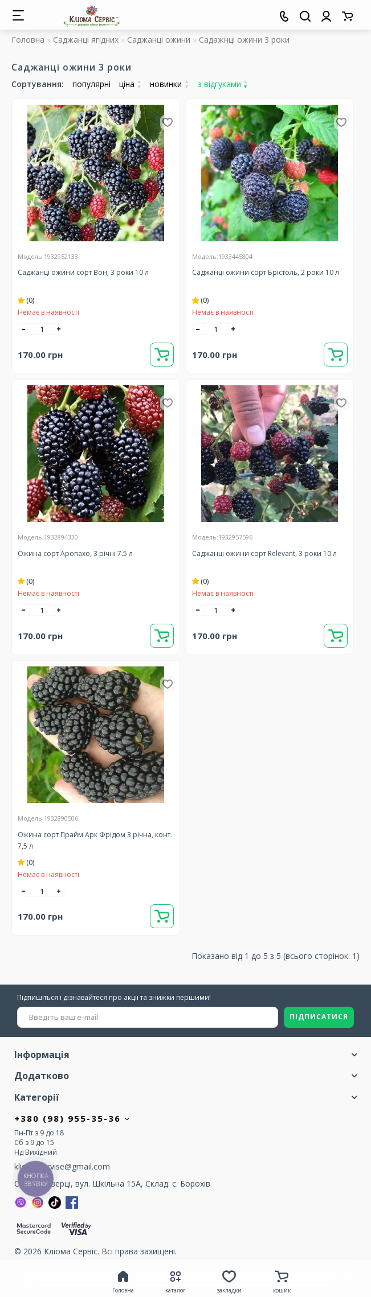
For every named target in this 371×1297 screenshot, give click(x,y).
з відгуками (223, 84)
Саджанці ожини (158, 39)
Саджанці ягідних (86, 39)
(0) (26, 300)
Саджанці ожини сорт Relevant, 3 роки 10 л (264, 553)
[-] (24, 329)
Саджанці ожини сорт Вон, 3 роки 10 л (83, 272)
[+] (59, 329)
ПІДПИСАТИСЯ (319, 1017)
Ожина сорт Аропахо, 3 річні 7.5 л (75, 553)
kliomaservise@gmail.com (62, 1166)
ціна (130, 84)
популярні (91, 84)
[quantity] (41, 329)
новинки (169, 84)
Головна (27, 39)
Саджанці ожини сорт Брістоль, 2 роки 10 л (265, 272)
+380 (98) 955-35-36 (72, 1118)
